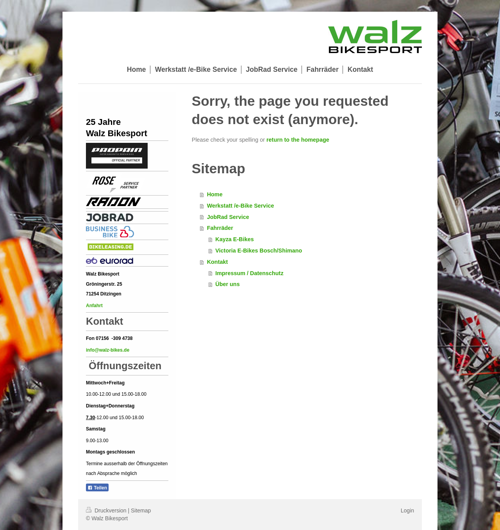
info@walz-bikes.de (107, 350)
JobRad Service (228, 217)
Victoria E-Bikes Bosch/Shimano (258, 250)
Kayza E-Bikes (234, 239)
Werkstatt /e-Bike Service (240, 206)
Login (407, 510)
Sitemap (141, 510)
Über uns (227, 284)
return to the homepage (297, 140)
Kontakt (217, 262)
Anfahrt (95, 305)
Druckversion (107, 510)
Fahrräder (220, 228)
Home (215, 194)
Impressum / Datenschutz (249, 273)
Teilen (97, 488)
